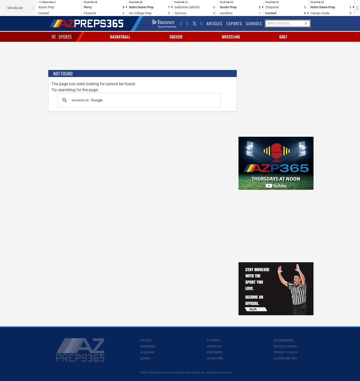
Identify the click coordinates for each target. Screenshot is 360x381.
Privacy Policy (286, 352)
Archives (214, 346)
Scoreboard (284, 340)
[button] (357, 8)
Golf (283, 37)
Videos (145, 340)
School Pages (285, 346)
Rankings (148, 346)
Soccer (176, 37)
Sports (65, 37)
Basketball (120, 37)
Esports (234, 23)
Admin (145, 358)
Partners (214, 352)
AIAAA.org (215, 358)
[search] (138, 100)
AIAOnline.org (285, 358)
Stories (213, 340)
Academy (147, 352)
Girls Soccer (15, 8)
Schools (254, 23)
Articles (214, 23)
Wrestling (231, 37)
